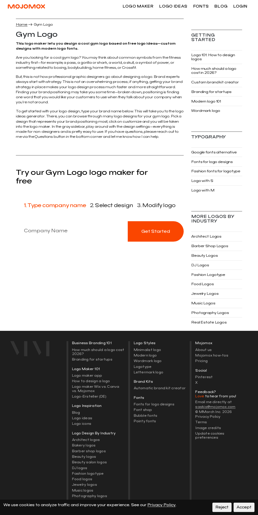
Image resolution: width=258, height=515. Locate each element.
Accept (244, 507)
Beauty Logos (204, 255)
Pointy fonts (145, 421)
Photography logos (89, 496)
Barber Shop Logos (209, 246)
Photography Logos (210, 313)
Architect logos (86, 440)
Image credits (208, 428)
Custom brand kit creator (215, 82)
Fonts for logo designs (212, 162)
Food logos (82, 479)
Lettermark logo (149, 372)
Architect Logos (206, 236)
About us (203, 350)
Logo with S (202, 181)
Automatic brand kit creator (160, 388)
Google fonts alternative (214, 152)
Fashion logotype (88, 473)
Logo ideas (173, 6)
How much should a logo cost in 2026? (213, 71)
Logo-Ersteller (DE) (89, 396)
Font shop (143, 410)
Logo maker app (87, 375)
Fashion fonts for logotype (215, 171)
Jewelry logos (84, 485)
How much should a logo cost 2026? (98, 352)
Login (240, 6)
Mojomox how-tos (211, 355)
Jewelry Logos (204, 294)
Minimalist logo (147, 350)
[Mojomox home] (36, 348)
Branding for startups (211, 92)
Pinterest (204, 377)
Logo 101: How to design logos (213, 57)
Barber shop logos (89, 451)
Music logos (82, 490)
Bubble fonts (145, 415)
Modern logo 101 (206, 101)
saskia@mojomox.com (215, 407)
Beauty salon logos (89, 462)
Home (21, 24)
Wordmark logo (205, 111)
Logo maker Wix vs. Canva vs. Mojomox (95, 389)
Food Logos (202, 284)
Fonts (201, 6)
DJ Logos (200, 265)
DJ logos (79, 468)
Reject (222, 507)
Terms (201, 422)
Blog (221, 6)
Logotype (143, 367)
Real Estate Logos (209, 322)
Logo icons (81, 424)
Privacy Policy (207, 417)
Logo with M (202, 190)
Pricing (201, 361)
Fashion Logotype (208, 275)
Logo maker (138, 6)
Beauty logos (84, 457)
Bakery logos (84, 445)
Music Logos (203, 303)
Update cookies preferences (209, 435)
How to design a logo (91, 381)
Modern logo (145, 355)
